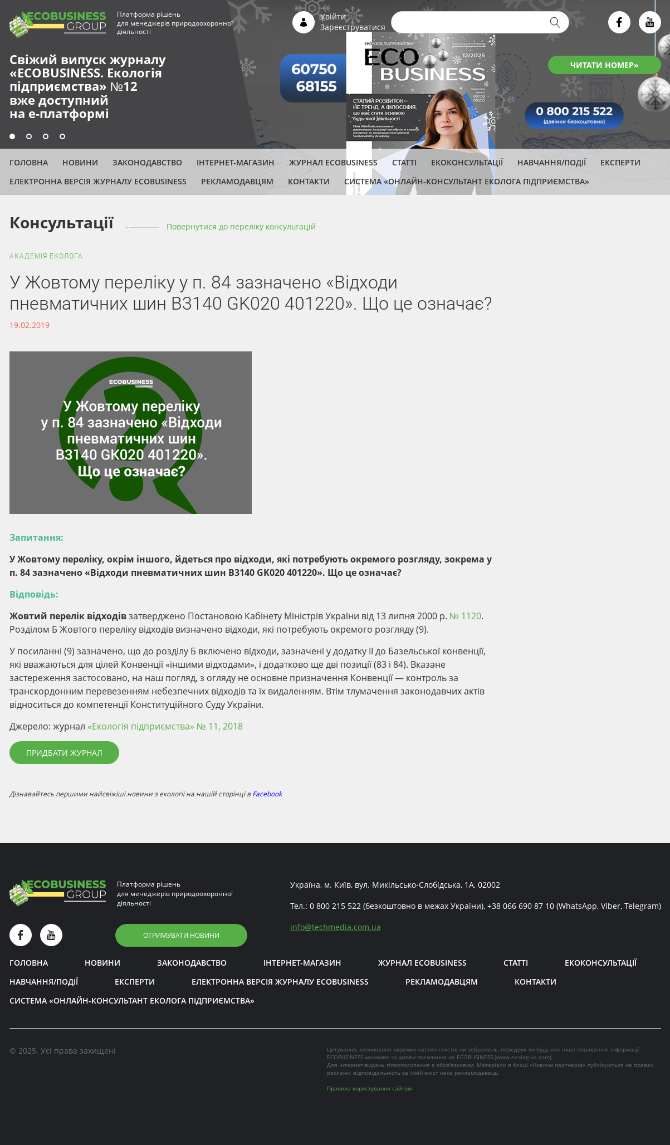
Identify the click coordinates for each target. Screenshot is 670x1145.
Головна (28, 162)
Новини (80, 162)
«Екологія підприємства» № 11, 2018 (165, 726)
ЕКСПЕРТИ (620, 162)
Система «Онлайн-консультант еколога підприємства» (466, 181)
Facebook (267, 794)
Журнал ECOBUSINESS (333, 162)
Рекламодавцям (237, 181)
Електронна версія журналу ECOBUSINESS (98, 181)
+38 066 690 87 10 (520, 906)
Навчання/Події (551, 162)
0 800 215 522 (335, 906)
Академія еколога (46, 256)
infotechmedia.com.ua (335, 927)
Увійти (333, 16)
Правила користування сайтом (369, 1088)
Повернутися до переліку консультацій (241, 226)
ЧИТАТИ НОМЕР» (604, 65)
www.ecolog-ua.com (523, 1057)
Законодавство (147, 162)
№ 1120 (465, 616)
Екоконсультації (467, 162)
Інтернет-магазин (236, 162)
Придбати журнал (64, 752)
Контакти (309, 181)
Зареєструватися (352, 27)
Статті (404, 162)
